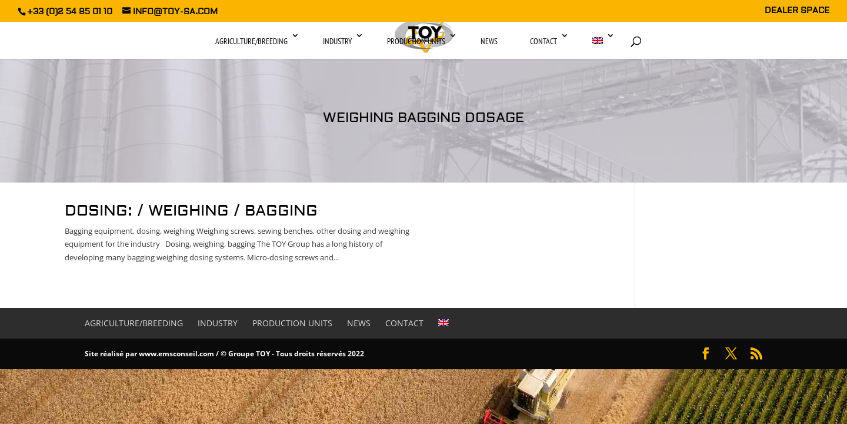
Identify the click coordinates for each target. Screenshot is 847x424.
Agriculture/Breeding (251, 41)
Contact (543, 41)
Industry (337, 41)
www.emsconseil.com (176, 354)
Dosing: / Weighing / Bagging (191, 210)
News (489, 41)
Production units (416, 41)
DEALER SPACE (797, 11)
